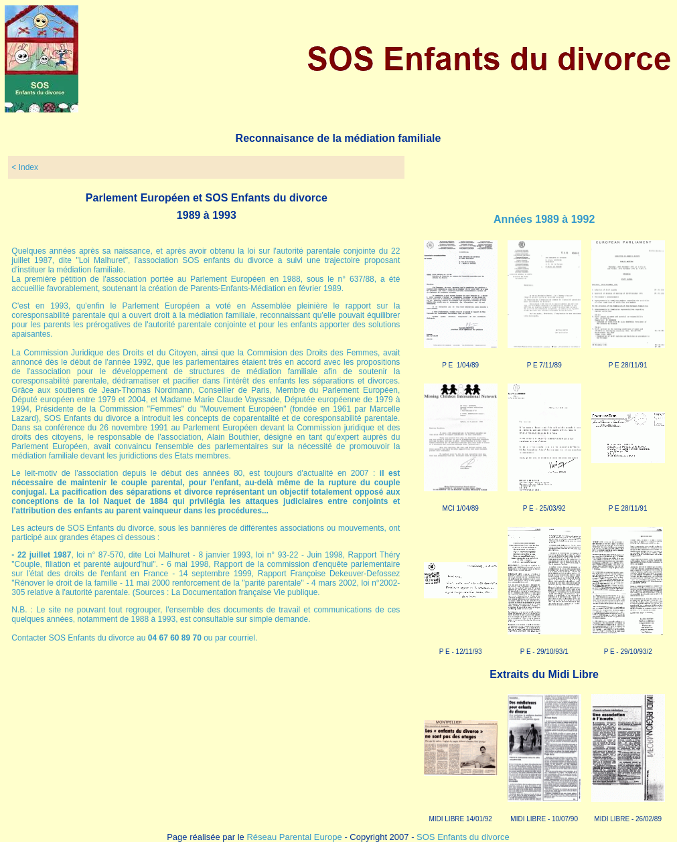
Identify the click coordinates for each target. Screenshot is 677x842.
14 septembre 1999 (215, 573)
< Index (24, 167)
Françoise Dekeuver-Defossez (345, 573)
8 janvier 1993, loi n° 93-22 (249, 555)
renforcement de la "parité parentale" (238, 583)
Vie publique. (297, 592)
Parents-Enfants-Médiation (237, 288)
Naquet (117, 501)
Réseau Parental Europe (294, 837)
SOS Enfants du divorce (463, 837)
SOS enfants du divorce (227, 260)
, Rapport (271, 573)
